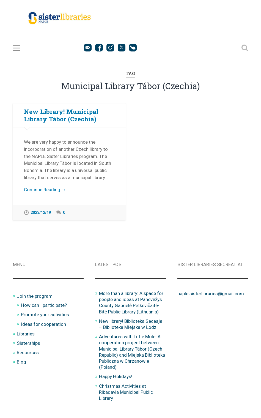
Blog (21, 362)
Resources (28, 352)
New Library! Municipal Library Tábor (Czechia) (61, 115)
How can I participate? (44, 305)
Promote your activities (45, 314)
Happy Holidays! (115, 376)
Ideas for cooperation (43, 324)
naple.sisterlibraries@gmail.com (210, 293)
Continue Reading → (45, 189)
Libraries (26, 334)
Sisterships (28, 343)
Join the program (35, 296)
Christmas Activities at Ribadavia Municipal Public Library (126, 392)
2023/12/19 (41, 212)
